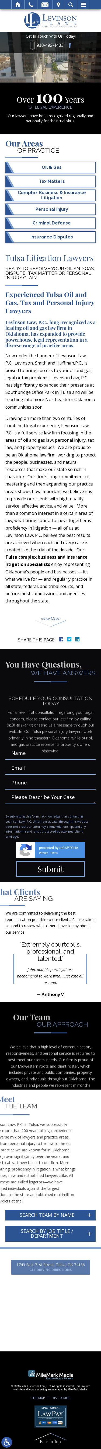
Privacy (43, 852)
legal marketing (38, 1389)
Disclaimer (60, 1398)
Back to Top (50, 1442)
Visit (58, 4)
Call (31, 4)
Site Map (38, 1398)
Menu (83, 4)
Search (70, 4)
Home (18, 4)
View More (51, 618)
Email (45, 4)
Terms (54, 852)
